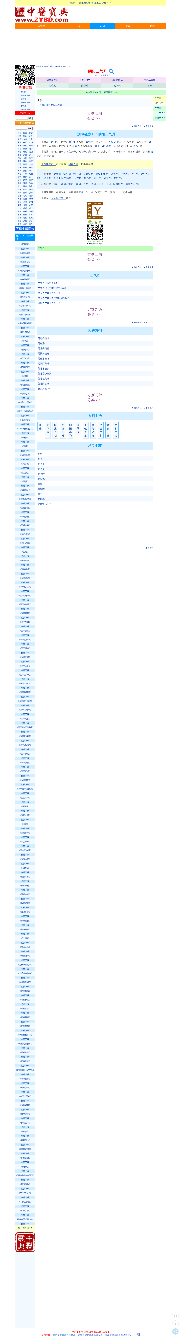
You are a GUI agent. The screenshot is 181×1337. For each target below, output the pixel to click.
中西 (19, 142)
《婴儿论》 (25, 938)
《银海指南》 (25, 912)
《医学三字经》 (25, 675)
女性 (19, 177)
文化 (31, 139)
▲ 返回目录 (148, 126)
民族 (25, 133)
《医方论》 (25, 473)
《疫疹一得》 (25, 885)
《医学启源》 (25, 657)
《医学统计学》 (25, 692)
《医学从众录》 (25, 596)
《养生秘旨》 (25, 332)
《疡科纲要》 (25, 279)
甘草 (97, 145)
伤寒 (31, 211)
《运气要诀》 (25, 1184)
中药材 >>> (25, 110)
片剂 (138, 184)
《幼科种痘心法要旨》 (25, 1070)
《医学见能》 (25, 631)
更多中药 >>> (44, 504)
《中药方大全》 (25, 1202)
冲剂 (108, 184)
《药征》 (25, 376)
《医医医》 (25, 806)
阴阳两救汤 (117, 80)
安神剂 (77, 178)
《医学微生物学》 (25, 701)
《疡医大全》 (25, 297)
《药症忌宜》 (25, 394)
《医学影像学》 (25, 736)
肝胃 (160, 118)
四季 (31, 196)
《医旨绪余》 (25, 842)
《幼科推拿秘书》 (25, 1035)
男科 (19, 171)
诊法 (31, 164)
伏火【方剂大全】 (50, 293)
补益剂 (107, 178)
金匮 (19, 211)
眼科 (19, 183)
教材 (25, 208)
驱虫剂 (144, 174)
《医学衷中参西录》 (25, 789)
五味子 (89, 141)
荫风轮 (41, 499)
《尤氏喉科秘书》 (25, 965)
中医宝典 (40, 26)
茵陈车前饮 (149, 80)
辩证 (31, 161)
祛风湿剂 (88, 174)
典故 (31, 133)
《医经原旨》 (25, 508)
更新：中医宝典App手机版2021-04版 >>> (90, 3)
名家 (25, 139)
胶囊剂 (129, 184)
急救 (31, 186)
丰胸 (25, 174)
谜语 (25, 136)
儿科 (31, 177)
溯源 (19, 139)
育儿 (19, 180)
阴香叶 (84, 85)
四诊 (19, 164)
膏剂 (78, 184)
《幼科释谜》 (25, 1017)
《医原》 (25, 824)
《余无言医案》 (25, 1096)
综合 (31, 224)
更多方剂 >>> (44, 388)
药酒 (100, 184)
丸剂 (63, 184)
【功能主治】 (48, 164)
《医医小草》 (25, 798)
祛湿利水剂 (102, 174)
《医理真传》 (25, 517)
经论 (31, 208)
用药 (31, 189)
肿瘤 (25, 186)
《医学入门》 (25, 666)
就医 (19, 189)
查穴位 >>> (25, 106)
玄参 (71, 151)
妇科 (31, 171)
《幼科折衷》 (25, 1052)
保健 (25, 199)
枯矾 (103, 145)
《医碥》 (25, 446)
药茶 (19, 149)
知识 (25, 193)
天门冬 (54, 141)
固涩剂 (117, 178)
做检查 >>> (25, 99)
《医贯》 (25, 481)
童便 (81, 192)
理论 (25, 161)
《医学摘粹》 (25, 754)
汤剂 (56, 184)
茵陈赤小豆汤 (44, 373)
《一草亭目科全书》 (25, 429)
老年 (25, 180)
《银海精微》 (25, 903)
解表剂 (57, 174)
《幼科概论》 (25, 1000)
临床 (19, 168)
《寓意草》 (25, 1131)
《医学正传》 (25, 771)
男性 (25, 171)
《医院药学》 (25, 833)
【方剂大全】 (48, 283)
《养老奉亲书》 (25, 306)
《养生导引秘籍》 (25, 323)
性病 (25, 177)
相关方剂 (159, 103)
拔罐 (31, 152)
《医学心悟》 (25, 719)
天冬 (80, 151)
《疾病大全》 (25, 1210)
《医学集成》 (25, 622)
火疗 (31, 155)
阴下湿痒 (48, 430)
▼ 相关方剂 (137, 126)
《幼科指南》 (25, 1061)
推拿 (19, 155)
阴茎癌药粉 (43, 348)
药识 (19, 193)
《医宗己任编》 (25, 850)
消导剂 (134, 174)
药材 (25, 202)
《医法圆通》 (25, 455)
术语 (19, 161)
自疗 (31, 158)
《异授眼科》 (25, 877)
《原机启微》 (25, 1158)
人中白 (118, 141)
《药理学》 (25, 350)
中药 (77, 26)
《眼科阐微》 (25, 253)
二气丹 (157, 98)
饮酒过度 (93, 430)
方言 (31, 205)
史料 (31, 136)
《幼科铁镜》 (25, 1026)
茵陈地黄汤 (43, 378)
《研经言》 (25, 244)
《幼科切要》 (25, 1008)
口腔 (31, 180)
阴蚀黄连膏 (52, 80)
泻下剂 (77, 174)
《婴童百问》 (25, 947)
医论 (19, 221)
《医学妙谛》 (25, 648)
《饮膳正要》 (25, 921)
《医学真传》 (25, 762)
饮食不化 (108, 430)
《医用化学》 (25, 815)
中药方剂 (49, 67)
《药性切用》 (25, 367)
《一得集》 (25, 437)
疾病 (127, 26)
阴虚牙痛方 (84, 80)
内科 (25, 168)
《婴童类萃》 (25, 956)
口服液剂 (118, 184)
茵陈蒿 (41, 489)
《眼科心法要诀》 (25, 271)
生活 (25, 189)
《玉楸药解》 (25, 1105)
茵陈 (149, 85)
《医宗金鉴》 (25, 859)
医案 (31, 218)
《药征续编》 (25, 385)
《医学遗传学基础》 (25, 727)
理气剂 (124, 174)
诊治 (19, 224)
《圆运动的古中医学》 (25, 1175)
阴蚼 (40, 454)
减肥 (31, 174)
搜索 (31, 199)
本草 (19, 205)
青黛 (77, 145)
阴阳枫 (117, 85)
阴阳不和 (70, 430)
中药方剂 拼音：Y (62, 67)
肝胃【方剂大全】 (50, 303)
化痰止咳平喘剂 (63, 178)
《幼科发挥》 (25, 991)
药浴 (31, 149)
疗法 (19, 152)
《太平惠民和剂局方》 (52, 288)
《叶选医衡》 (25, 420)
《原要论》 (25, 1167)
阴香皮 (52, 85)
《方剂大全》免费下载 (101, 75)
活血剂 (47, 178)
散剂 (71, 184)
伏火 (160, 113)
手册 (19, 215)
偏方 (19, 146)
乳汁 (88, 192)
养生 (19, 199)
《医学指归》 (25, 780)
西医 (19, 218)
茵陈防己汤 (43, 383)
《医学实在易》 (25, 683)
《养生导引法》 (25, 314)
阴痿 (40, 427)
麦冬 (90, 151)
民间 (19, 133)
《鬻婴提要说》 (25, 1149)
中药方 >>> (25, 113)
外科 (31, 168)
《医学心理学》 (25, 710)
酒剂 (93, 184)
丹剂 (85, 184)
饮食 (31, 193)
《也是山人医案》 (25, 402)
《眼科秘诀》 (25, 262)
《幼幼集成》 (25, 1079)
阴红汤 (41, 343)
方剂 (102, 26)
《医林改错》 (25, 525)
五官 (31, 215)
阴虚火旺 (73, 164)
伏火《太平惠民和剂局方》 (55, 298)
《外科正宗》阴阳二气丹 (49, 105)
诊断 (25, 164)
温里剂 (114, 174)
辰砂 (108, 145)
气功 (19, 158)
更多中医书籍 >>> (25, 1219)
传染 (31, 183)
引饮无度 (85, 430)
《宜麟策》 (25, 868)
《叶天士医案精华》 (25, 411)
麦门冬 (72, 141)
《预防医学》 (25, 1123)
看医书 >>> (25, 103)
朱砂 (46, 155)
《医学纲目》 (25, 613)
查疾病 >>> (25, 92)
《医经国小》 (25, 490)
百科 (152, 26)
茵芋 (40, 494)
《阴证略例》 (25, 894)
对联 (19, 136)
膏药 (25, 146)
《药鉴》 (25, 341)
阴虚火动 (55, 430)
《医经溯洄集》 (25, 499)
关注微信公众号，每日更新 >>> (101, 92)
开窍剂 (97, 178)
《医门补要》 (25, 534)
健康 (19, 196)
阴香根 (41, 464)
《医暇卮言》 (25, 560)
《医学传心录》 (25, 587)
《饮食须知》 (25, 929)
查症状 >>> (25, 95)
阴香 (40, 459)
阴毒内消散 (43, 338)
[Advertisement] (90, 47)
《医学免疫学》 (25, 640)
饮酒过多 (100, 430)
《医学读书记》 (25, 604)
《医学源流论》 (25, 745)
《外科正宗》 (58, 198)
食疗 (25, 158)
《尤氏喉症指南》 (25, 973)
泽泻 (123, 145)
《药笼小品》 (25, 358)
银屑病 (78, 428)
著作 (25, 224)
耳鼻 (25, 183)
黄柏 (110, 141)
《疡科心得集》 (25, 288)
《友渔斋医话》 (25, 982)
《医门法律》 (25, 543)
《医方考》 (25, 464)
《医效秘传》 (25, 569)
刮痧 (25, 155)
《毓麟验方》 (25, 1140)
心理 (25, 196)
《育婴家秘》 (25, 1114)
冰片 (136, 145)
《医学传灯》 (25, 578)
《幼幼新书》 (25, 1088)
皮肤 (19, 186)
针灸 (25, 152)
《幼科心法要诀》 (25, 1044)
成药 (31, 146)
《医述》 (25, 552)
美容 (19, 174)
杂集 (25, 221)
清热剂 (67, 174)
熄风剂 (87, 178)
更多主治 (116, 430)
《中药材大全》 (25, 1193)
